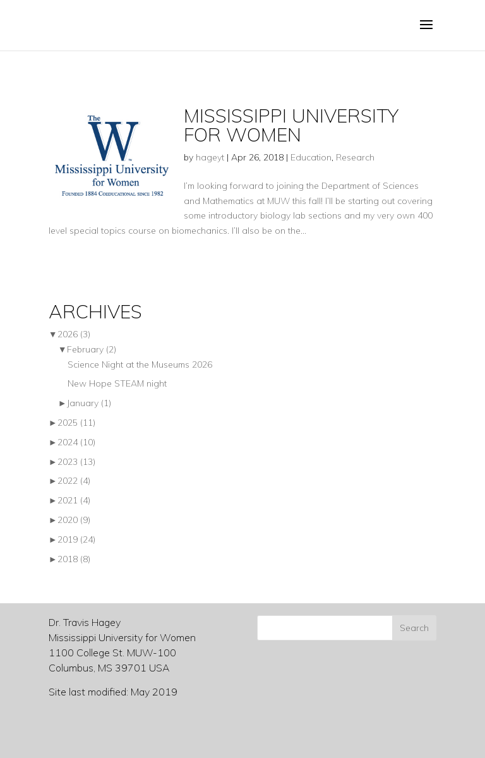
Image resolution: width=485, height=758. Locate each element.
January (89, 403)
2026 (73, 334)
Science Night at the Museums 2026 (140, 364)
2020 (73, 520)
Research (355, 157)
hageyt (210, 157)
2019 (76, 539)
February (91, 349)
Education (311, 157)
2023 (76, 461)
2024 (76, 442)
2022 (73, 480)
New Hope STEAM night (117, 383)
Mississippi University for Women (291, 125)
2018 (73, 559)
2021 (73, 500)
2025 (76, 422)
